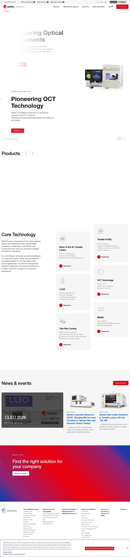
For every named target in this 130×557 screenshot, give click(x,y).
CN (106, 2)
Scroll (122, 138)
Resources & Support (89, 509)
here (67, 549)
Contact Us (122, 6)
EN (101, 2)
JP (98, 2)
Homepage (6, 11)
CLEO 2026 (15, 417)
